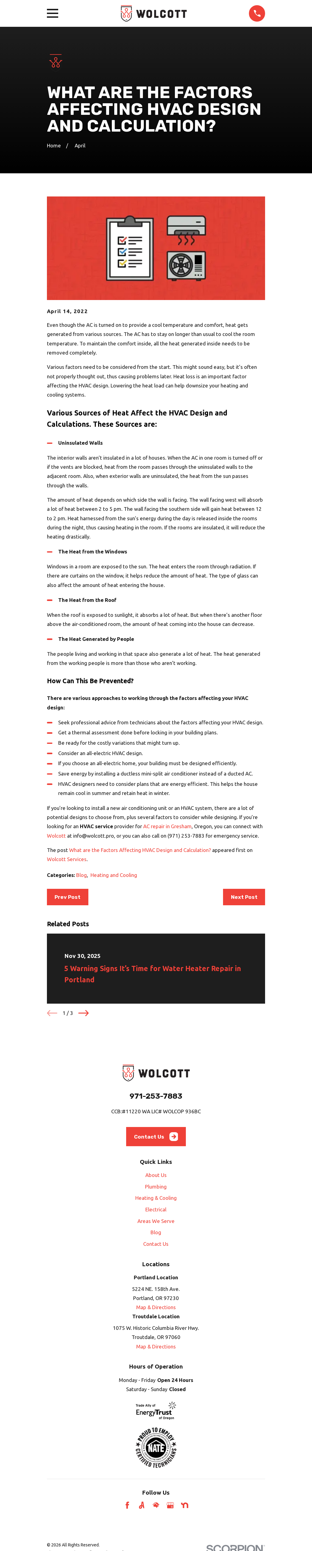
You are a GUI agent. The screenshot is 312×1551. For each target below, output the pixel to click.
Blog (81, 875)
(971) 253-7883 (186, 836)
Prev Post (67, 897)
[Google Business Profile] (170, 1505)
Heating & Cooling (156, 1198)
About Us (156, 1175)
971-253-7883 (155, 1096)
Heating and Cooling (113, 875)
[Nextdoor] (184, 1505)
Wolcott (57, 836)
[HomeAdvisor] (156, 1505)
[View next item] (83, 1013)
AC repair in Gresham (167, 826)
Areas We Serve (156, 1221)
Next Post (244, 897)
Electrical (155, 1209)
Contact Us (156, 1136)
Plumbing (156, 1186)
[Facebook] (127, 1505)
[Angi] (141, 1505)
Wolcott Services (67, 859)
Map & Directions (156, 1307)
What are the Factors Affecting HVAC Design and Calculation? (140, 850)
